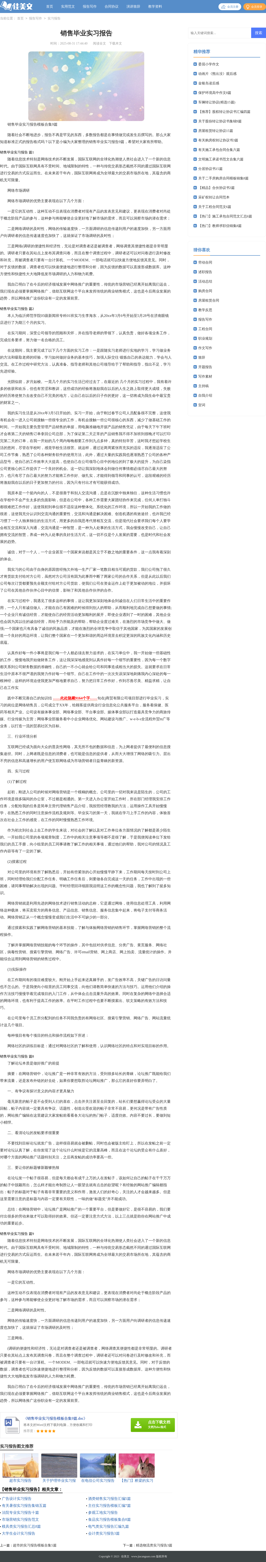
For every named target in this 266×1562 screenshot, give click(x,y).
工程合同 (205, 329)
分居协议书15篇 (210, 169)
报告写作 (90, 6)
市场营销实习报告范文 (20, 1519)
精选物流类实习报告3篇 (154, 1545)
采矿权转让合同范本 (214, 197)
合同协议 (112, 6)
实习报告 (54, 18)
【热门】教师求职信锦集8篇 (220, 226)
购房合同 (205, 291)
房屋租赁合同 (208, 300)
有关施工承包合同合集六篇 (219, 150)
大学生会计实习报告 (18, 1533)
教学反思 (205, 310)
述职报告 (205, 272)
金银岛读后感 (208, 83)
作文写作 (205, 348)
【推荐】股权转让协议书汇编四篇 (224, 112)
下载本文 (115, 43)
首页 (49, 6)
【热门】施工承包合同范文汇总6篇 (225, 216)
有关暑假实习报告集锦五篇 (24, 1506)
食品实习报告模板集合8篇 (109, 1519)
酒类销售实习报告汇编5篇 (109, 1499)
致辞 (201, 357)
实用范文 (68, 6)
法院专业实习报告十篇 (20, 1512)
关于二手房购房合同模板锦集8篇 (223, 178)
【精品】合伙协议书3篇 (216, 188)
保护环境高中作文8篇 (214, 93)
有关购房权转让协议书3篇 (218, 140)
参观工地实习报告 (103, 1512)
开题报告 (205, 367)
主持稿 (203, 386)
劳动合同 (205, 262)
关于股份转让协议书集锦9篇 (220, 121)
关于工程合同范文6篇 (214, 207)
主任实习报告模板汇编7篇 (109, 1506)
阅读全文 (99, 43)
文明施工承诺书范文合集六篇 (221, 159)
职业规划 (205, 338)
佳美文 (125, 1556)
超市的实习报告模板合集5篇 (35, 1545)
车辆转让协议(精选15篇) (216, 102)
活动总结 (205, 281)
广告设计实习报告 (17, 1499)
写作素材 (205, 376)
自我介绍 (205, 395)
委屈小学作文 (208, 64)
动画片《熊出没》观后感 (217, 74)
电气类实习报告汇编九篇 (108, 1526)
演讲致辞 (133, 6)
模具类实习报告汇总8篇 (21, 1526)
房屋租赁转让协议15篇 (215, 131)
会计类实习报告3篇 (104, 1533)
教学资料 (155, 6)
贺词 (201, 405)
